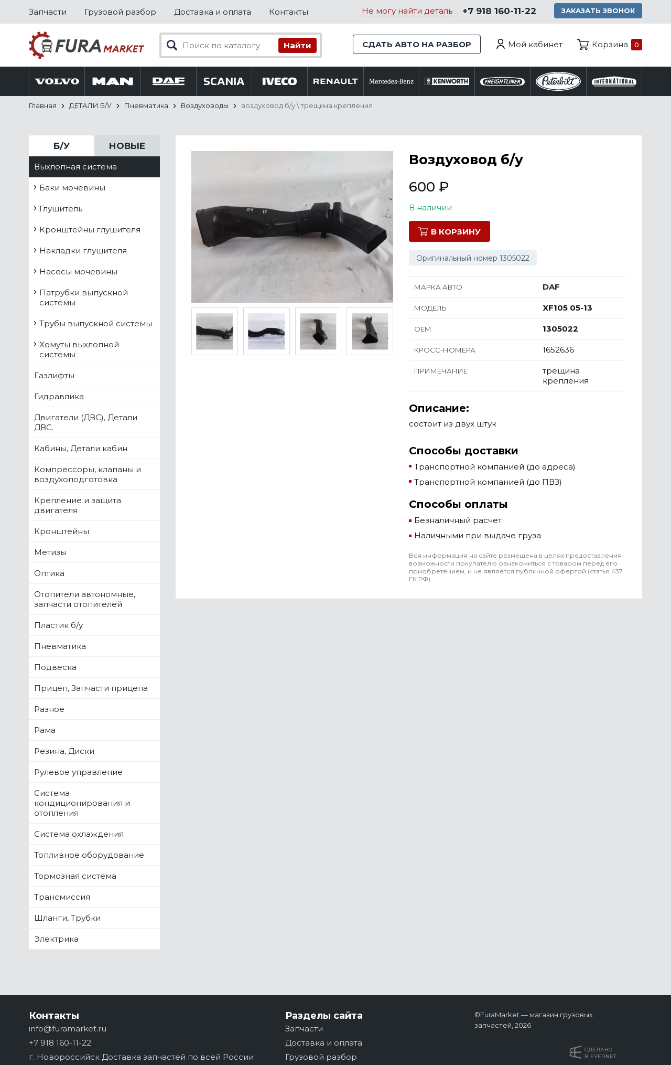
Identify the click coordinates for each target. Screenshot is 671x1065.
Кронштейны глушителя (89, 230)
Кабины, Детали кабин (80, 448)
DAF (551, 287)
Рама (45, 730)
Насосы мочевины (78, 271)
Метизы (50, 552)
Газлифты (54, 375)
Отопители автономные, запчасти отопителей (84, 599)
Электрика (56, 939)
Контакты (288, 12)
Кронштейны (61, 531)
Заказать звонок (598, 10)
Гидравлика (59, 396)
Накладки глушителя (83, 250)
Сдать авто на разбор (416, 44)
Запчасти (48, 12)
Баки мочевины (72, 188)
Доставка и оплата (212, 12)
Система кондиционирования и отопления (82, 803)
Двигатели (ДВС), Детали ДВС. (85, 422)
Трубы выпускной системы (95, 323)
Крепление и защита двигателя (77, 505)
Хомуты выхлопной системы (79, 349)
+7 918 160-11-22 (499, 11)
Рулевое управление (78, 772)
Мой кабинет (535, 44)
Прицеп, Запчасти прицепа (91, 688)
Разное (49, 709)
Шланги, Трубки (67, 918)
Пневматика (60, 646)
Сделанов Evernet (600, 1053)
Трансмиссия (62, 897)
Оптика (49, 573)
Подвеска (55, 667)
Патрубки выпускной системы (83, 297)
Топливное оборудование (89, 855)
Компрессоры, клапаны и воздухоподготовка (87, 474)
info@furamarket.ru (67, 1029)
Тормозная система (75, 876)
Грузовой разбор (120, 12)
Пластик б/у (58, 625)
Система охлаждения (79, 834)
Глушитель (60, 209)
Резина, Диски (64, 751)
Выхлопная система (75, 167)
